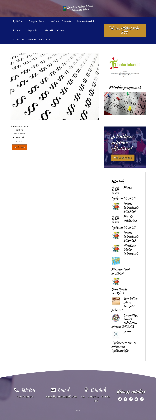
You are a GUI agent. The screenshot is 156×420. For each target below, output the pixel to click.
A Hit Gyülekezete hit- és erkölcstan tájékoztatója (123, 341)
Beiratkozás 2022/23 (119, 291)
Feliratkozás (123, 157)
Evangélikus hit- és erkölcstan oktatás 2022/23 (124, 321)
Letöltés (19, 147)
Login (78, 410)
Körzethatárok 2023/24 (120, 271)
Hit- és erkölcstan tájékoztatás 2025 (124, 222)
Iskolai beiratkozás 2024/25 (130, 236)
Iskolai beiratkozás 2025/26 (130, 207)
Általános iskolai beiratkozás (130, 249)
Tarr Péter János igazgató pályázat (124, 304)
